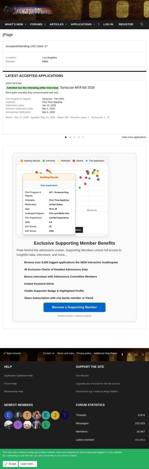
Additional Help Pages (105, 360)
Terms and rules (65, 360)
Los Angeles (49, 57)
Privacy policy (84, 360)
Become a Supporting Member (74, 307)
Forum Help (11, 385)
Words (9, 117)
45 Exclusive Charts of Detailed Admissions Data (56, 269)
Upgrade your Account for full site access (101, 385)
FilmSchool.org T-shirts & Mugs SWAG (99, 392)
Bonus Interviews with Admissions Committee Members (60, 276)
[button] (25, 24)
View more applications (134, 137)
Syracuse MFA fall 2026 (50, 87)
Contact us (48, 360)
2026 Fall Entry (14, 83)
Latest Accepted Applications (34, 76)
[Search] (141, 24)
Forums (36, 24)
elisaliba (140, 439)
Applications (81, 24)
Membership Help (15, 392)
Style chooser (12, 360)
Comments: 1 (98, 117)
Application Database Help (20, 378)
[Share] (108, 117)
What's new (14, 24)
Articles (57, 24)
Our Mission (83, 378)
